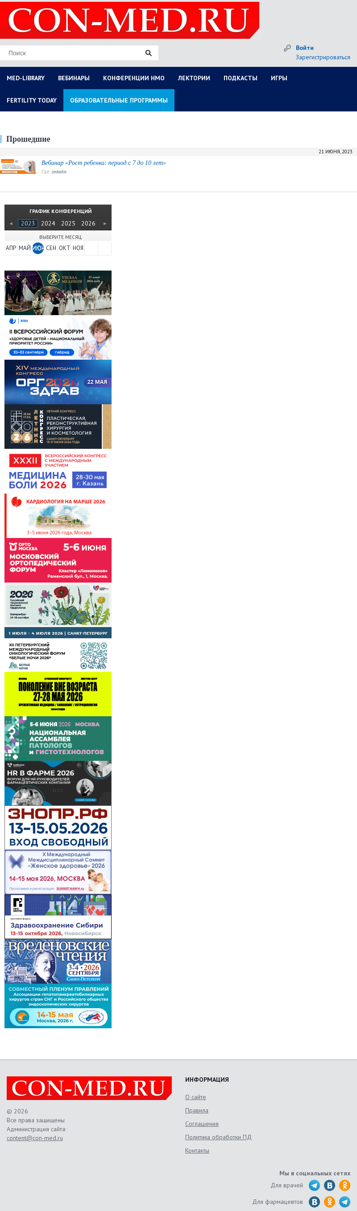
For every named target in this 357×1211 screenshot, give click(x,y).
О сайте (195, 1097)
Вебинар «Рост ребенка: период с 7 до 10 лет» (104, 163)
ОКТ (65, 248)
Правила (196, 1110)
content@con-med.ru (35, 1138)
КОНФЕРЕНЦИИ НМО (134, 78)
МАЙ (24, 248)
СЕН (51, 248)
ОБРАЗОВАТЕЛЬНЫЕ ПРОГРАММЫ (119, 100)
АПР (11, 248)
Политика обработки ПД (218, 1137)
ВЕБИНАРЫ (74, 78)
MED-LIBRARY (26, 78)
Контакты (197, 1150)
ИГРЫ (279, 78)
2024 (48, 223)
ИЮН (38, 248)
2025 (68, 223)
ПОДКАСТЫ (240, 78)
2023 (28, 223)
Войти (305, 48)
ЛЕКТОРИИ (194, 78)
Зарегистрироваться (323, 57)
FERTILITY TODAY (32, 100)
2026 (88, 223)
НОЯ (78, 248)
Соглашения (202, 1124)
